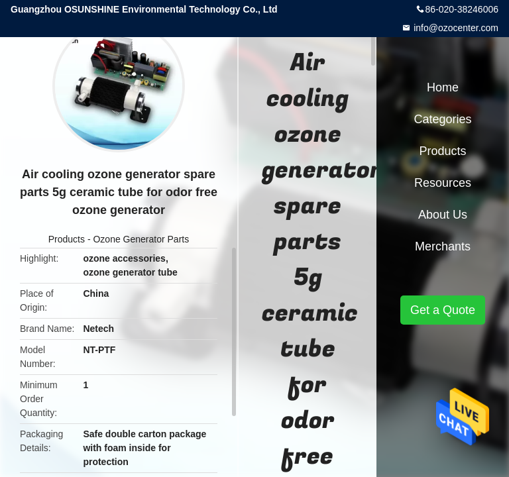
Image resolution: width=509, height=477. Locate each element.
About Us (442, 214)
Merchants (443, 246)
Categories (442, 119)
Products (66, 239)
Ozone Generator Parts (141, 239)
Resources (442, 182)
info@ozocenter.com (454, 28)
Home (443, 87)
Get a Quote (442, 310)
